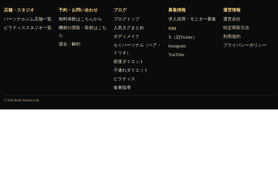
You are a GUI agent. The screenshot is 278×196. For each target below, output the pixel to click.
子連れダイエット (130, 70)
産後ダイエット (128, 61)
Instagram (177, 46)
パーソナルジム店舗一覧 (28, 19)
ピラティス (124, 78)
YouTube (176, 54)
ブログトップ (126, 19)
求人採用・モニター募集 (192, 19)
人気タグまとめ (128, 27)
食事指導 (122, 87)
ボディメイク (126, 36)
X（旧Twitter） (182, 37)
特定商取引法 (236, 27)
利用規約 (232, 36)
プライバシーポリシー (245, 45)
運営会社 (232, 19)
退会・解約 (69, 44)
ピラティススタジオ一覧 (28, 27)
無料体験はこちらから (80, 19)
